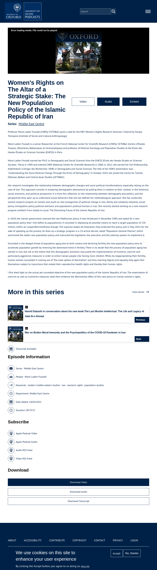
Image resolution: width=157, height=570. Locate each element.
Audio (108, 101)
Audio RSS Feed (24, 450)
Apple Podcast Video (26, 433)
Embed (134, 101)
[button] (78, 51)
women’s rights (75, 385)
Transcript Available (26, 348)
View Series (138, 291)
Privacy (118, 540)
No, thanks (131, 553)
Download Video (78, 482)
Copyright (79, 540)
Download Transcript (78, 501)
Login (134, 540)
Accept (117, 553)
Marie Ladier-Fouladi (35, 376)
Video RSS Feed (24, 458)
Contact (99, 540)
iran (64, 385)
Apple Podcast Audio (26, 441)
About (12, 540)
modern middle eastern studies (44, 385)
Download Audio (78, 491)
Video (83, 101)
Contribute (57, 540)
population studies (94, 385)
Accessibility (32, 540)
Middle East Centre (31, 124)
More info (85, 566)
